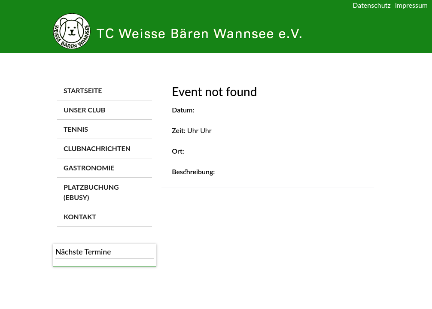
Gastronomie (89, 168)
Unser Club (84, 110)
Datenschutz (371, 5)
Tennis (76, 129)
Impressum (411, 5)
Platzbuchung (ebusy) (91, 192)
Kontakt (80, 216)
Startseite (83, 90)
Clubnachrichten (97, 148)
